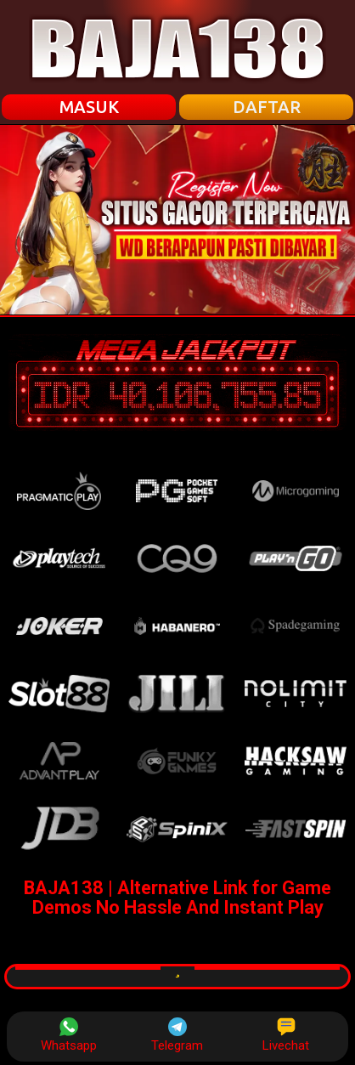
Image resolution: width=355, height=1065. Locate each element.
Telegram (177, 1035)
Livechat (285, 1035)
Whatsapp (69, 1035)
